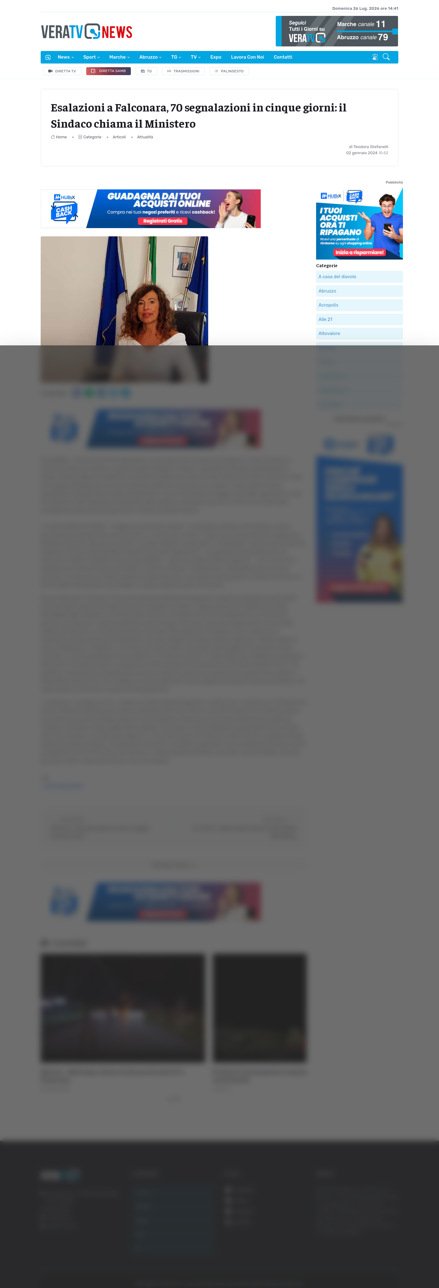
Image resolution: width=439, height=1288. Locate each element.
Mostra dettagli (333, 1266)
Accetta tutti (377, 1188)
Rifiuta (377, 1228)
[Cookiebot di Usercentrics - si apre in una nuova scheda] (52, 1266)
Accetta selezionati (376, 1208)
